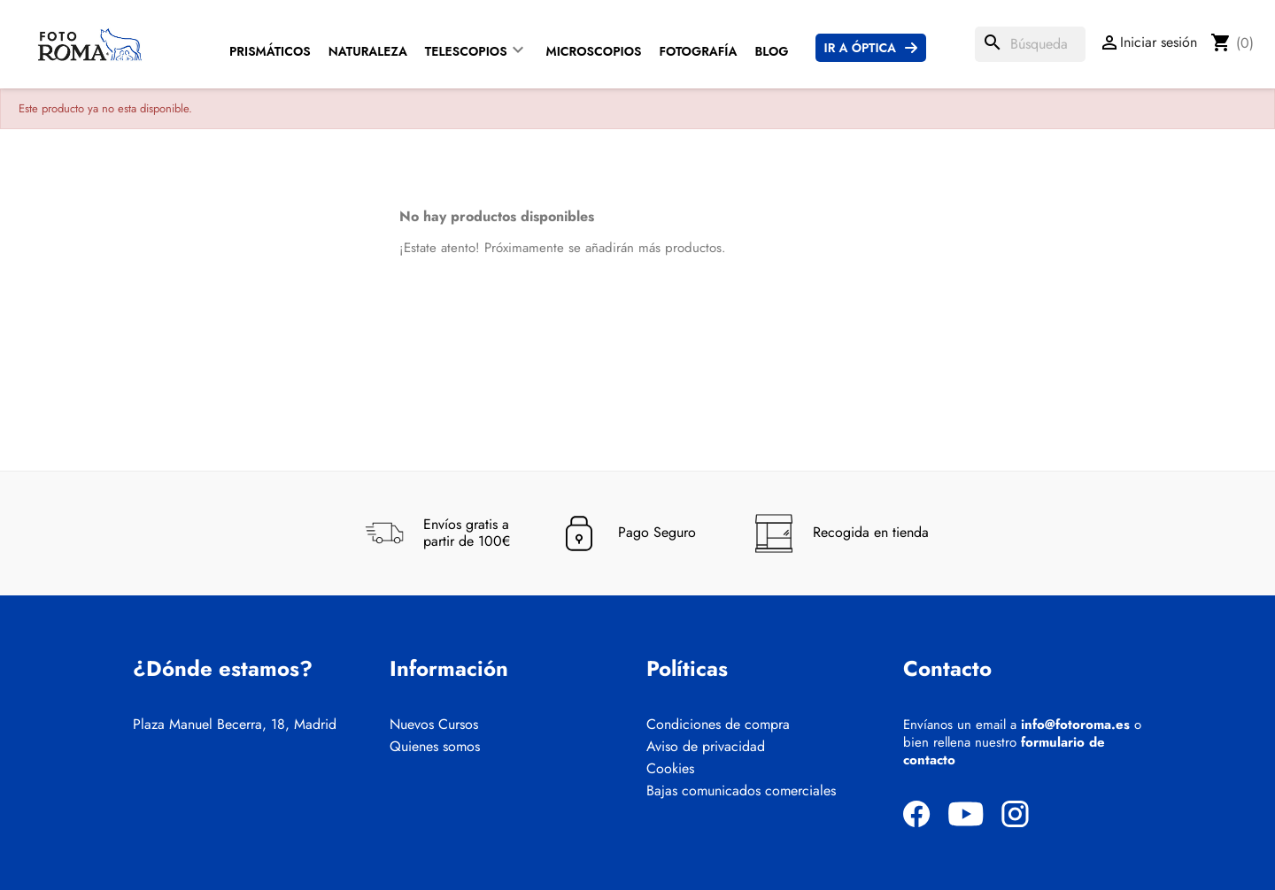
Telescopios (466, 51)
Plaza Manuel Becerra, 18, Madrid (234, 724)
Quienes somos (435, 747)
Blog (771, 51)
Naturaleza (367, 51)
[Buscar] (1030, 44)
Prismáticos (270, 51)
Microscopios (594, 51)
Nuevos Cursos (434, 724)
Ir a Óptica (860, 48)
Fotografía (698, 51)
